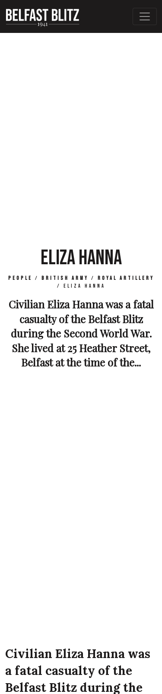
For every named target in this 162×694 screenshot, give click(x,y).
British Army (65, 278)
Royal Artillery (126, 278)
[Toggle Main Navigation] (145, 16)
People (20, 278)
